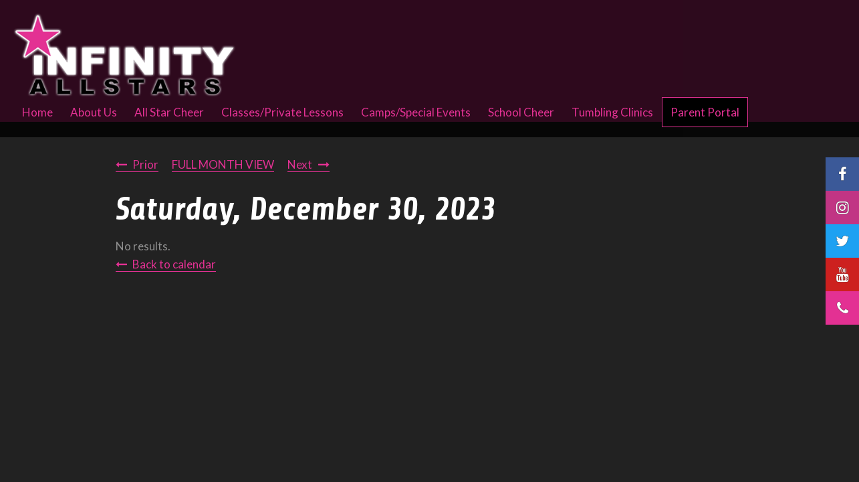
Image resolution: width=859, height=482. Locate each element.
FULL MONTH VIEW (223, 164)
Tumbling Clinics (612, 112)
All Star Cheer (169, 112)
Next (299, 164)
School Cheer (521, 112)
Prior (145, 164)
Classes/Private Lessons (282, 112)
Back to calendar (174, 264)
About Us (93, 112)
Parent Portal (704, 112)
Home (37, 112)
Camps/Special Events (416, 112)
